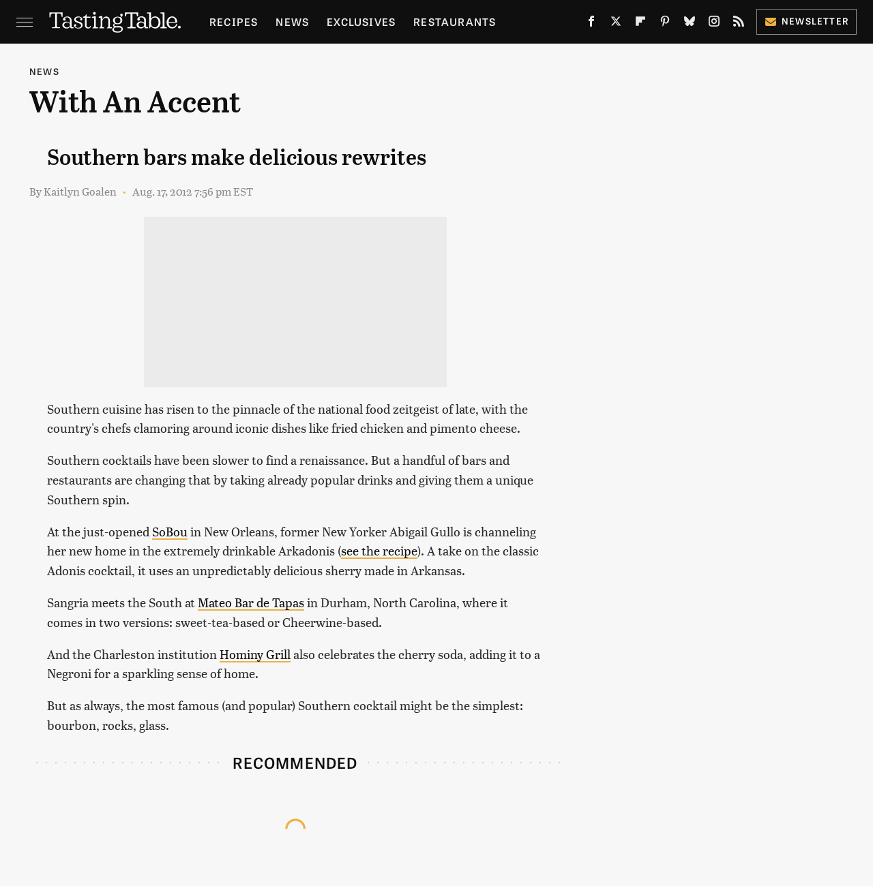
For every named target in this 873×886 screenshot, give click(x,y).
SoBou (170, 531)
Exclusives (361, 21)
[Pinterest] (665, 24)
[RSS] (738, 24)
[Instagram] (714, 24)
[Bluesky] (689, 24)
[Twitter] (616, 24)
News (292, 21)
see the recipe (379, 550)
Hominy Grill (255, 653)
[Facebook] (591, 24)
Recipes (233, 21)
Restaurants (454, 21)
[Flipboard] (640, 24)
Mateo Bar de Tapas (251, 602)
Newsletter (806, 20)
